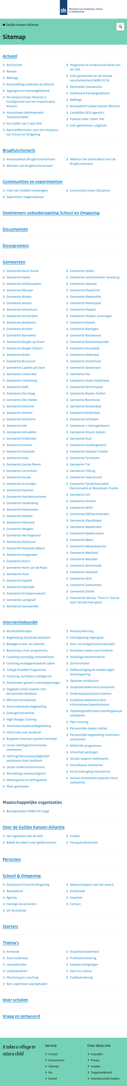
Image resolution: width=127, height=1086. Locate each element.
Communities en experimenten (33, 181)
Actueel (10, 56)
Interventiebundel (20, 622)
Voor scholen (15, 1000)
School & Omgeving (22, 876)
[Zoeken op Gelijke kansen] (120, 27)
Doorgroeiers (16, 245)
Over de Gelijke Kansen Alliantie (34, 827)
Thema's (11, 943)
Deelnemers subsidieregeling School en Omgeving (51, 213)
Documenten (15, 229)
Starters (10, 926)
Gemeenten (14, 262)
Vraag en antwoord (21, 1016)
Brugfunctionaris (19, 150)
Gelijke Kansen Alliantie (21, 25)
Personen (12, 859)
